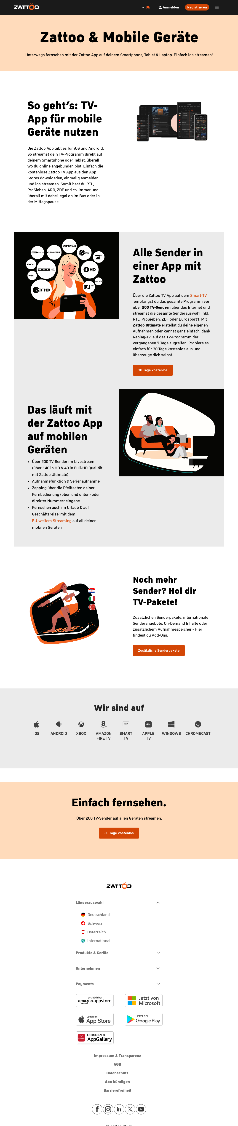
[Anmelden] (168, 7)
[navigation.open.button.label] (119, 952)
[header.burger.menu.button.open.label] (216, 7)
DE (145, 7)
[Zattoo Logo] (26, 6)
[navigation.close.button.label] (119, 902)
